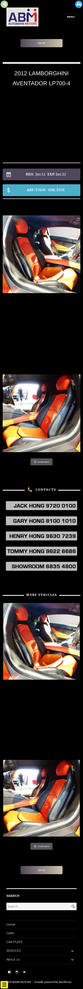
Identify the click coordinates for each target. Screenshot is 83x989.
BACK (41, 43)
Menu (71, 16)
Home (10, 924)
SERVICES (13, 950)
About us (13, 959)
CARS (10, 933)
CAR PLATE (14, 942)
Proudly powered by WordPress (52, 982)
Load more (41, 462)
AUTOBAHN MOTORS (18, 982)
